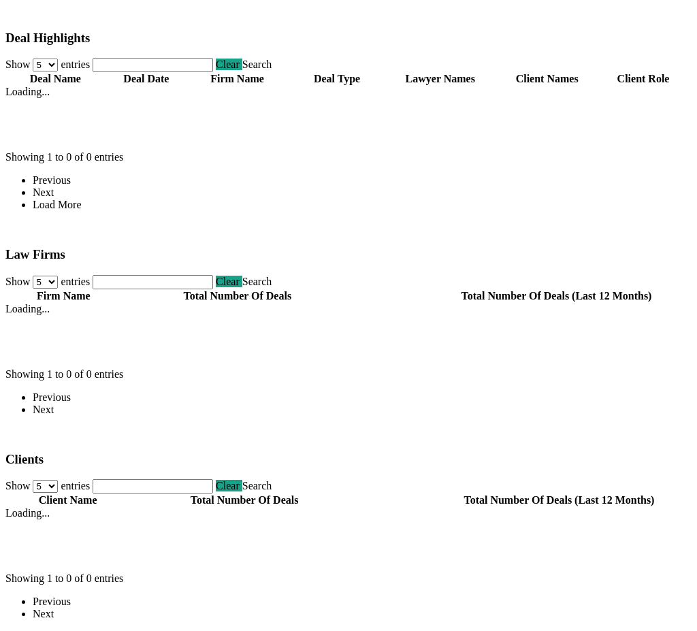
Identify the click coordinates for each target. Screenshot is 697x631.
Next (43, 192)
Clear (229, 64)
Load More (57, 204)
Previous (52, 180)
